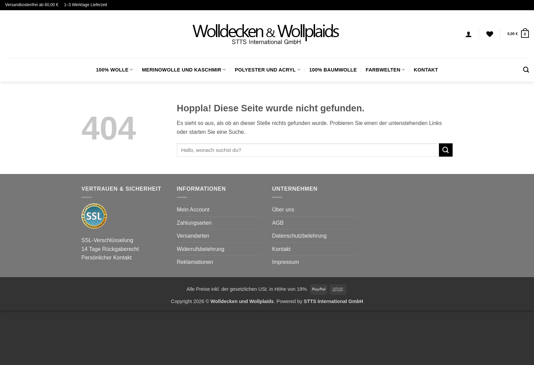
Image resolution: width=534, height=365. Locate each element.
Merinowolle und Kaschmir (184, 69)
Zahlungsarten (194, 223)
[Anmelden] (468, 34)
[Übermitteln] (446, 150)
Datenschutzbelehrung (299, 236)
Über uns (283, 209)
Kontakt (426, 70)
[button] (518, 34)
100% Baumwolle (333, 70)
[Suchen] (526, 70)
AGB (278, 223)
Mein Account (193, 209)
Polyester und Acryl (267, 69)
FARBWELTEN (385, 69)
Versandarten (193, 236)
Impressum (285, 262)
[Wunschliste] (489, 34)
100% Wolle (114, 69)
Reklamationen (195, 262)
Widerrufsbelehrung (200, 249)
